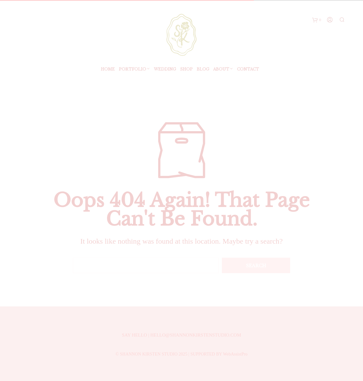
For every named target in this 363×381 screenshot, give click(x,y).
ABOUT (221, 70)
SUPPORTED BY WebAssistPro (219, 354)
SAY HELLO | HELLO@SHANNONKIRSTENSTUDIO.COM (181, 335)
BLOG (203, 70)
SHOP (186, 70)
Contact (248, 70)
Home (108, 70)
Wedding (165, 70)
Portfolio (132, 70)
